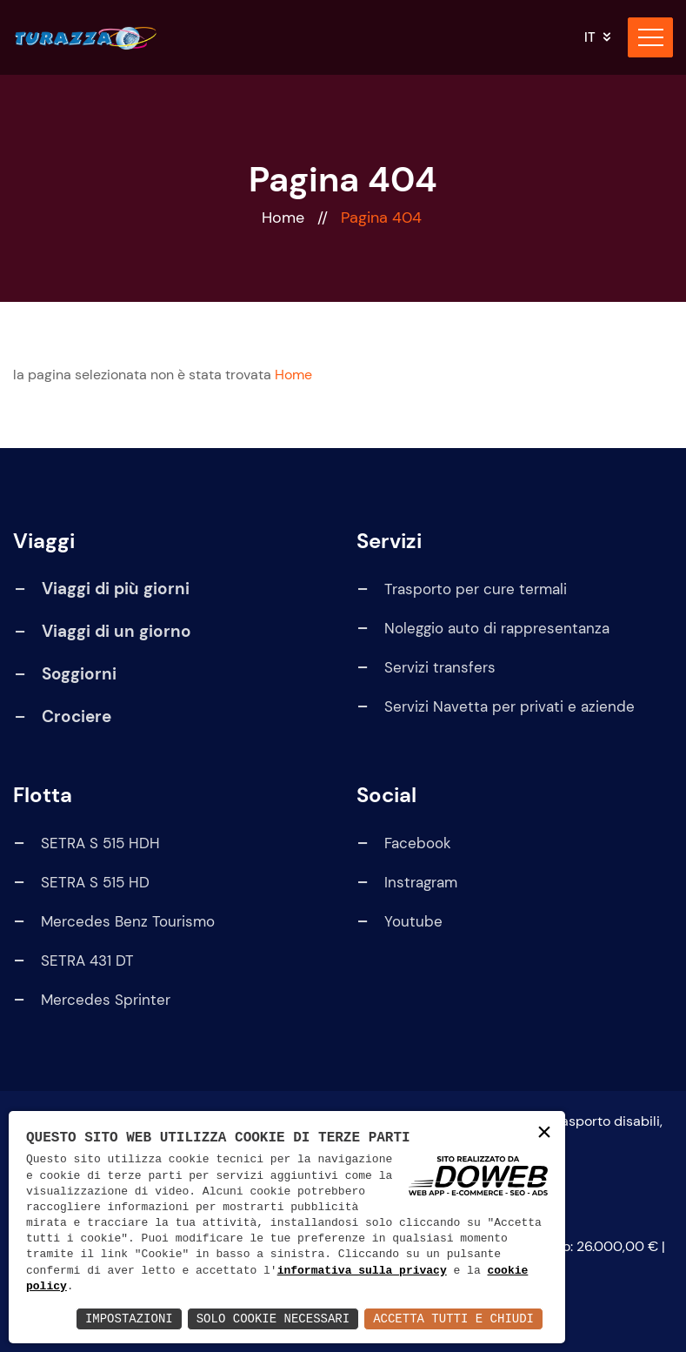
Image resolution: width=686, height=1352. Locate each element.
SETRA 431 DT (73, 961)
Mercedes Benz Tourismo (113, 921)
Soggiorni (79, 674)
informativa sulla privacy (362, 1271)
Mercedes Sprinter (91, 1000)
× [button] (544, 1133)
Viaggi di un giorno (116, 631)
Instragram (406, 882)
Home (285, 217)
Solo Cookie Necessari (273, 1318)
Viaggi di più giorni (116, 588)
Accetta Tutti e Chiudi (453, 1318)
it (590, 37)
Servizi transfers (426, 667)
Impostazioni (129, 1318)
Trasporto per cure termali (461, 589)
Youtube (399, 921)
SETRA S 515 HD (81, 882)
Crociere (76, 716)
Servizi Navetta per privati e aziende (495, 706)
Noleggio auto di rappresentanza (482, 628)
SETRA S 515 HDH (86, 843)
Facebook (403, 843)
